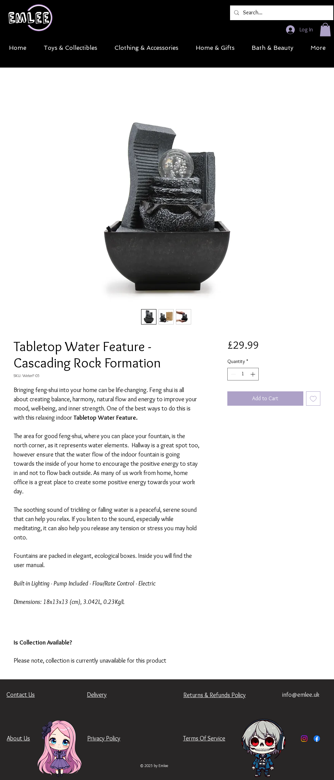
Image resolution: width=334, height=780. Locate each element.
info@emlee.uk (300, 694)
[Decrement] (232, 374)
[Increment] (253, 374)
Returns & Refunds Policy (214, 695)
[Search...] (281, 12)
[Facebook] (317, 738)
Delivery (97, 694)
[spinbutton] (243, 374)
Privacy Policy (103, 738)
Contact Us (20, 694)
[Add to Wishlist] (313, 398)
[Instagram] (304, 738)
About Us (18, 738)
